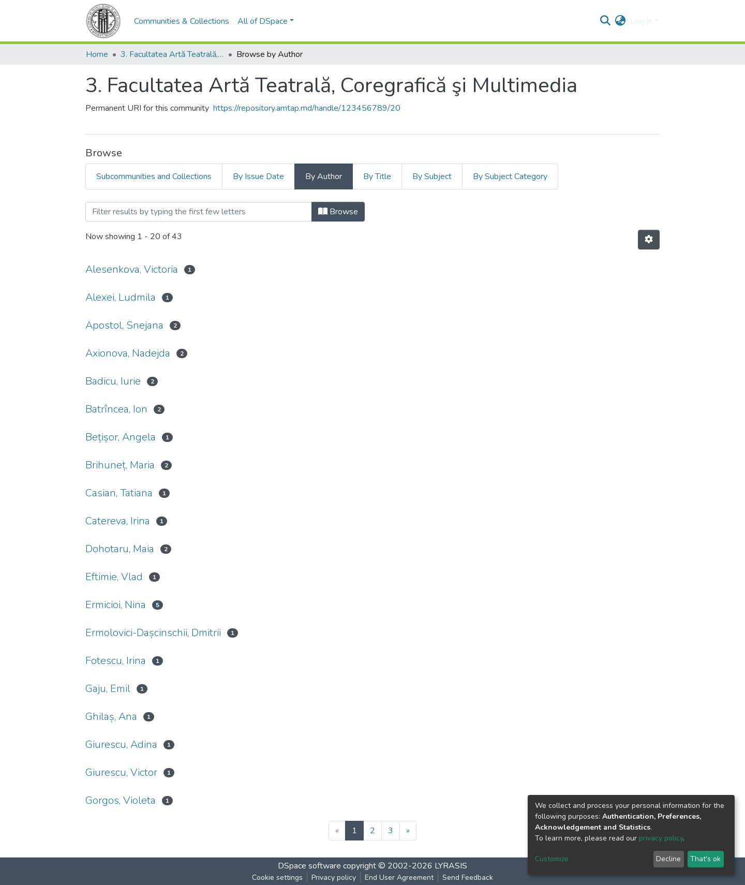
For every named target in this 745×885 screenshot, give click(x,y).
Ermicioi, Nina (115, 605)
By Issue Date (258, 176)
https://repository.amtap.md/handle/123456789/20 (306, 108)
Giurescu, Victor (121, 772)
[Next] (407, 830)
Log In (641, 21)
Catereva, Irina (117, 521)
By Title (377, 176)
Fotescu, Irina (115, 661)
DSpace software (309, 866)
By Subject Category (510, 176)
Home (97, 54)
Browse (338, 211)
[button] (620, 21)
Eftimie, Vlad (114, 577)
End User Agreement (399, 877)
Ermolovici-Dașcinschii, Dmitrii (153, 633)
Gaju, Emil (107, 689)
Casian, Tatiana (119, 493)
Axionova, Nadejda (127, 353)
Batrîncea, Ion (116, 409)
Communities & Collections (181, 21)
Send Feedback (467, 877)
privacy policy (661, 838)
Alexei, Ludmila (120, 297)
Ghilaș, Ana (111, 717)
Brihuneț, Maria (120, 465)
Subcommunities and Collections (154, 176)
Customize (552, 859)
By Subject (432, 176)
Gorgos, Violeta (120, 800)
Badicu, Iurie (113, 381)
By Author (323, 176)
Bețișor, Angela (120, 437)
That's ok (705, 859)
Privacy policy (333, 877)
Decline (668, 859)
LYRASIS (451, 866)
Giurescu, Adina (121, 744)
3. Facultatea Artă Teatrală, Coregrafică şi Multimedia (172, 54)
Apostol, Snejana (124, 325)
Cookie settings (277, 877)
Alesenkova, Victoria (131, 269)
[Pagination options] (649, 239)
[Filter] (198, 212)
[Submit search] (605, 21)
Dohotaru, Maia (119, 549)
